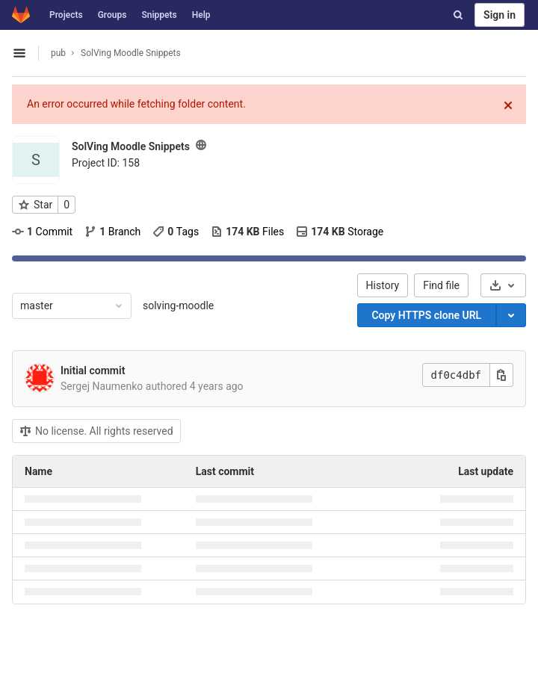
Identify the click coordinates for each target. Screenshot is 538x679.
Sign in (499, 15)
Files (247, 232)
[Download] (503, 285)
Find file (441, 285)
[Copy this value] (501, 375)
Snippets (158, 15)
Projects (66, 15)
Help (201, 15)
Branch (112, 232)
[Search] (458, 15)
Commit (42, 232)
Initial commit (93, 370)
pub (58, 53)
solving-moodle (178, 305)
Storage (339, 232)
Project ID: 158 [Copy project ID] (106, 163)
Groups (112, 15)
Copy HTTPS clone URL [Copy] (426, 315)
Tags (175, 232)
